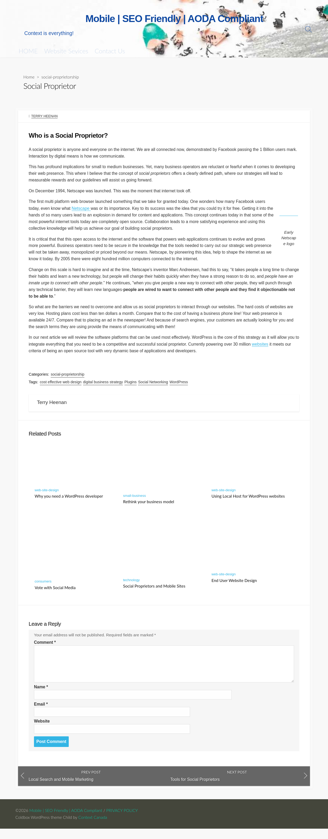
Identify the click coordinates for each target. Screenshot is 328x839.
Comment (45, 651)
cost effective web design (61, 388)
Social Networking (154, 388)
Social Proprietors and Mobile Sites (154, 594)
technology (131, 588)
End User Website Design (234, 588)
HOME (28, 51)
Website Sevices (66, 51)
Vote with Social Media (55, 595)
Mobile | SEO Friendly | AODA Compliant (66, 821)
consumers (43, 589)
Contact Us (110, 51)
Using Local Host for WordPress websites (248, 504)
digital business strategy (103, 388)
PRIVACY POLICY (122, 821)
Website (42, 730)
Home (28, 77)
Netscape (82, 211)
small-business (134, 503)
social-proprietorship (60, 77)
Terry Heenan (44, 117)
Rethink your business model (148, 509)
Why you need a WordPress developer (69, 504)
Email (41, 713)
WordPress (179, 388)
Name (41, 696)
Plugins (131, 388)
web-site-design (47, 498)
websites (279, 350)
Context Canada (94, 827)
